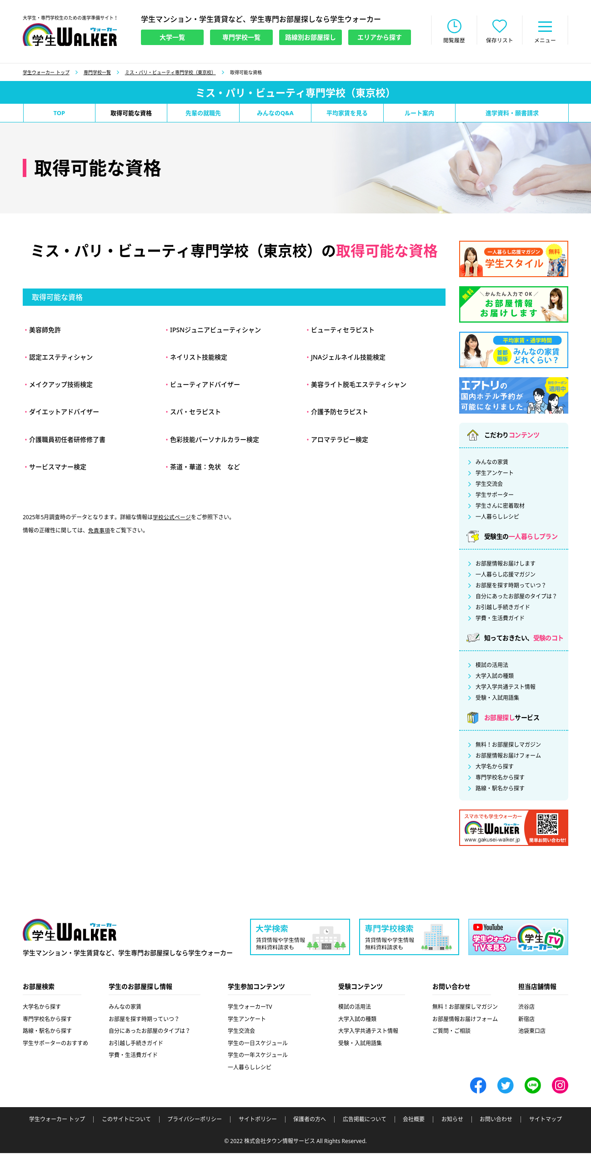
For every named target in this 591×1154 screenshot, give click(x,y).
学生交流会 (489, 485)
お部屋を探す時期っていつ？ (511, 586)
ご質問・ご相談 (451, 1032)
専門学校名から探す (500, 778)
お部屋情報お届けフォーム (508, 756)
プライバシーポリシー (194, 1120)
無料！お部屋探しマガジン (508, 746)
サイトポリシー (258, 1120)
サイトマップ (545, 1120)
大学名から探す (495, 767)
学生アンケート (495, 474)
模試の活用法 (492, 666)
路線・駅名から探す (500, 789)
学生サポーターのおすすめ (55, 1044)
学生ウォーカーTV (250, 1008)
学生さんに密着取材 (500, 507)
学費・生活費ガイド (500, 619)
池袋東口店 (532, 1032)
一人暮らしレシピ (497, 518)
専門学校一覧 (97, 73)
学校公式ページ (172, 518)
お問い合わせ (496, 1120)
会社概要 (414, 1120)
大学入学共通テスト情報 (506, 688)
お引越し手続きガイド (503, 608)
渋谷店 (526, 1008)
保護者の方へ (309, 1120)
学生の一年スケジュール (258, 1056)
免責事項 (99, 531)
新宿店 (526, 1020)
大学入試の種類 (495, 677)
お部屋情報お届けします (506, 564)
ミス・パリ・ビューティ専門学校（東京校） (170, 73)
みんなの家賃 (492, 463)
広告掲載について (364, 1120)
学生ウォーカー (69, 931)
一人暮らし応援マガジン (506, 575)
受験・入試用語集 (497, 699)
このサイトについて (126, 1120)
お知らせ (452, 1120)
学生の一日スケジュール (258, 1044)
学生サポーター (495, 496)
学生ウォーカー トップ (46, 73)
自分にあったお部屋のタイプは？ (516, 597)
